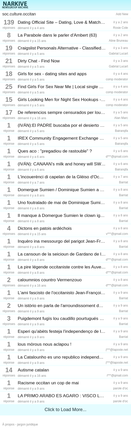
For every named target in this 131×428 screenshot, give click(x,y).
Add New (122, 14)
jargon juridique (27, 424)
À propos (8, 424)
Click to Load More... (65, 409)
